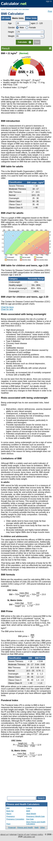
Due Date (30, 819)
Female (31, 27)
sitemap (13, 834)
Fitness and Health (25, 827)
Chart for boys (7, 307)
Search (41, 798)
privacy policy (37, 834)
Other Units (31, 18)
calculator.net (29, 837)
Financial (12, 827)
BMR (28, 811)
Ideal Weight (31, 814)
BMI (8, 808)
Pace (8, 824)
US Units (6, 18)
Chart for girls (7, 309)
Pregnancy (10, 816)
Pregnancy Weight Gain (35, 816)
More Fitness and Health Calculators (35, 823)
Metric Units (18, 18)
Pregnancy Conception (15, 819)
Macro (8, 814)
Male (20, 27)
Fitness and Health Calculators (22, 804)
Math (36, 827)
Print (50, 11)
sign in (49, 1)
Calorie (29, 808)
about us (4, 834)
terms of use (24, 834)
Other (42, 827)
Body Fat (9, 811)
